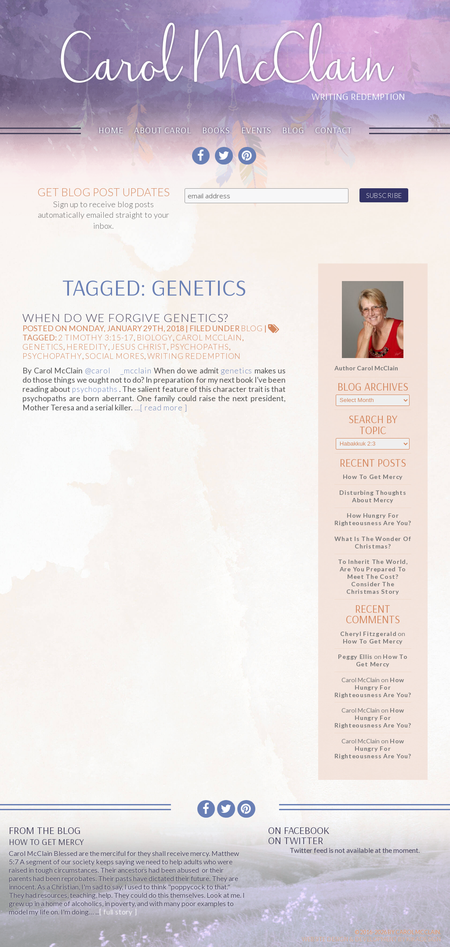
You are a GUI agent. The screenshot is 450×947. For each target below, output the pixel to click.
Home (110, 129)
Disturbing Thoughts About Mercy (372, 496)
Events (256, 129)
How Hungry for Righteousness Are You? (372, 519)
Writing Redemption (194, 356)
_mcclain (136, 370)
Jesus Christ (139, 346)
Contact (333, 129)
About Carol (163, 129)
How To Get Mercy (373, 476)
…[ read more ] (160, 407)
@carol (98, 370)
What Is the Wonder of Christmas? (372, 542)
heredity (87, 346)
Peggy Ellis (355, 656)
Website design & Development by (371, 939)
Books (216, 129)
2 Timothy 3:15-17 (96, 337)
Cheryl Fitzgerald (368, 633)
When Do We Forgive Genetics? (125, 318)
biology (155, 337)
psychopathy (52, 356)
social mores (115, 356)
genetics (42, 346)
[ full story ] (118, 911)
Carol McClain (209, 337)
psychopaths (199, 346)
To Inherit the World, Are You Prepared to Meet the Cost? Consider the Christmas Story (373, 576)
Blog (293, 129)
